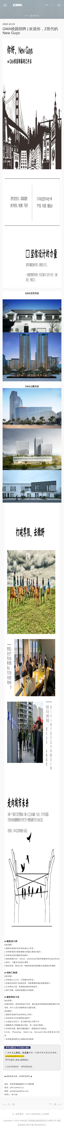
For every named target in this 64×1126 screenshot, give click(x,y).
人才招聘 (45, 1117)
